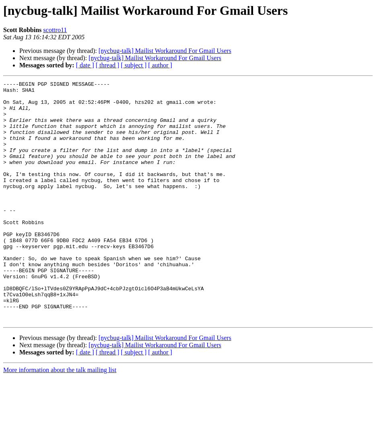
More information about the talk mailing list (59, 418)
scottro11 (55, 29)
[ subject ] (134, 65)
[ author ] (160, 65)
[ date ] (85, 65)
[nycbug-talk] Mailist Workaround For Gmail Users (164, 50)
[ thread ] (107, 65)
